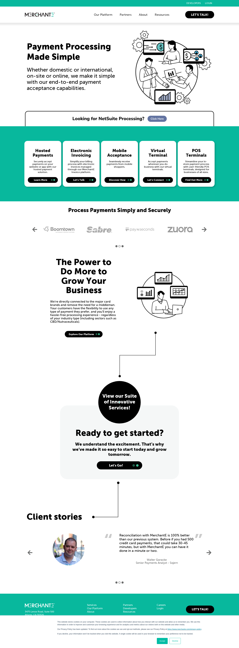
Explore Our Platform (81, 334)
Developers (193, 3)
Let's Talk (79, 179)
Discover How (117, 179)
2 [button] (119, 246)
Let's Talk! (199, 14)
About (143, 14)
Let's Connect (155, 179)
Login (208, 3)
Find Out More (193, 179)
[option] (59, 229)
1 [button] (116, 246)
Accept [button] (162, 641)
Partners (126, 14)
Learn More (40, 179)
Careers (161, 605)
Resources (162, 14)
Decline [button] (175, 641)
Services (92, 605)
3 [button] (122, 246)
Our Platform (103, 14)
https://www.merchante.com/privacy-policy (184, 629)
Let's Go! (116, 465)
